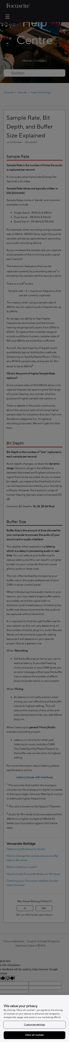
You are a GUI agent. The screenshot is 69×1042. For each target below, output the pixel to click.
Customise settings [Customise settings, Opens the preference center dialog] (34, 1024)
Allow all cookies (34, 1035)
